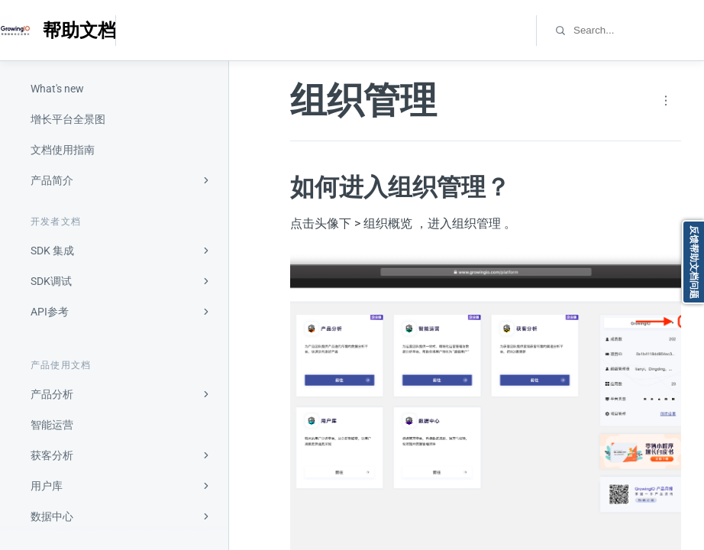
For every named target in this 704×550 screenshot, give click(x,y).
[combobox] (638, 30)
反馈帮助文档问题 (694, 262)
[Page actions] (666, 101)
